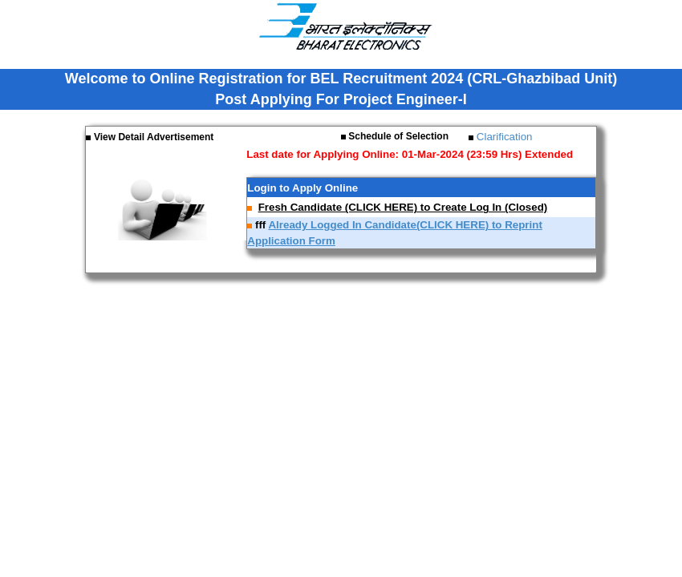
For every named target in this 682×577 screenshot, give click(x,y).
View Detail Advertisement (153, 137)
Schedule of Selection (397, 136)
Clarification (502, 137)
